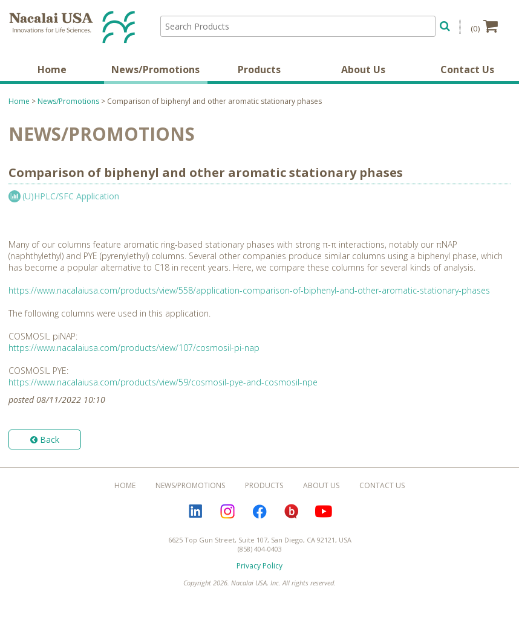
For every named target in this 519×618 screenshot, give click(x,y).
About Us (363, 69)
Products (259, 69)
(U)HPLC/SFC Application (70, 196)
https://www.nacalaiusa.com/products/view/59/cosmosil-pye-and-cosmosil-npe (163, 382)
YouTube (324, 512)
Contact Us (467, 69)
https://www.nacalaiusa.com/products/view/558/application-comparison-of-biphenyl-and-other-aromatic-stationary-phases (249, 290)
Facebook (259, 512)
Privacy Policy (259, 566)
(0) (484, 26)
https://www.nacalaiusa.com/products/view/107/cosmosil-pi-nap (134, 347)
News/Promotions (155, 69)
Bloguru (291, 512)
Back (44, 439)
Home (52, 69)
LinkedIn (195, 512)
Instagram (227, 512)
